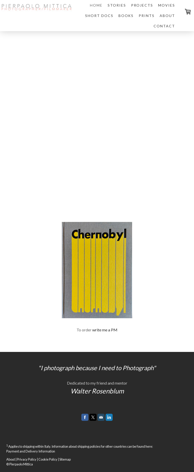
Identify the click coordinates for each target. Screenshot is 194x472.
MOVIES (166, 5)
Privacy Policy (26, 459)
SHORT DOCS (99, 15)
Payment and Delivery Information (30, 451)
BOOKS (126, 15)
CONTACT (164, 26)
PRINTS (147, 15)
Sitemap (65, 459)
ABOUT (167, 15)
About (10, 459)
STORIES (117, 5)
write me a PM (104, 329)
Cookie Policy (47, 459)
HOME (96, 5)
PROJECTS (142, 5)
